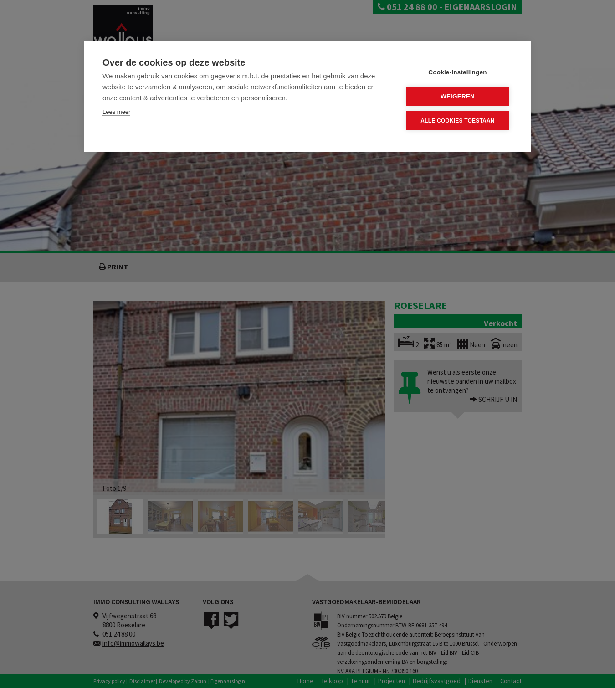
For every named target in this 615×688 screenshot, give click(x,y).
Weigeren (458, 96)
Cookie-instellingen (457, 72)
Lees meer (116, 111)
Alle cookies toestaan (457, 120)
